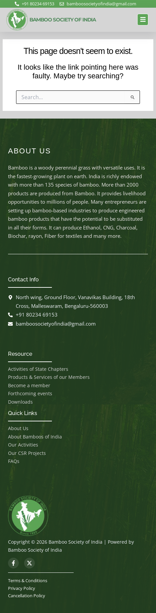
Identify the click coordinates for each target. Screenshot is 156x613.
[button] (142, 19)
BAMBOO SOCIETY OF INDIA (62, 19)
